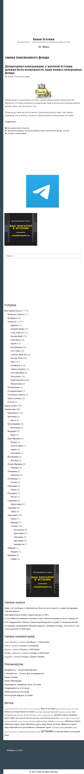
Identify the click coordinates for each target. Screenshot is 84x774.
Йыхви (14, 442)
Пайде (14, 559)
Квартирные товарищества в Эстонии (22, 684)
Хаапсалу (15, 475)
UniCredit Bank (17, 373)
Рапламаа (12, 493)
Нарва (14, 449)
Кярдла (14, 551)
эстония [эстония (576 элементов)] (47, 731)
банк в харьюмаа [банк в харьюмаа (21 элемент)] (35, 709)
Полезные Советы (16, 394)
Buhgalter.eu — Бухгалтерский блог (20, 670)
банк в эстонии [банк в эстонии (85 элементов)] (48, 708)
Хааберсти (19, 544)
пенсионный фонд (32, 131)
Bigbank (14, 325)
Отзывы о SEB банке (30, 649)
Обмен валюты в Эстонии (16, 692)
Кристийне (19, 533)
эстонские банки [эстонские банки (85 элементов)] (61, 731)
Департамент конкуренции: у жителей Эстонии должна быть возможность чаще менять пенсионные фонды (43, 69)
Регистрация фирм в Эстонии (18, 695)
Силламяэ (15, 453)
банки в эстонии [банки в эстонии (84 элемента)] (12, 712)
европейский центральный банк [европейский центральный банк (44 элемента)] (28, 718)
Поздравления (15, 391)
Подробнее (10, 121)
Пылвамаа (13, 478)
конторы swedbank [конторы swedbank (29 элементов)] (35, 721)
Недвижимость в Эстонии (16, 688)
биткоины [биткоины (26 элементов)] (20, 715)
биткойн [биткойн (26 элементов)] (26, 715)
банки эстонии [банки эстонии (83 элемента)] (27, 712)
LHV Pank (15, 351)
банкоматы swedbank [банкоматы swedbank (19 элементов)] (65, 712)
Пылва (14, 482)
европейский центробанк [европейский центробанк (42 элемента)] (49, 718)
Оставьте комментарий (16, 133)
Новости (25, 128)
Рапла (13, 497)
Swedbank (15, 365)
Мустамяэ (18, 540)
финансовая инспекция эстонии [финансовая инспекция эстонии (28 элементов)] (29, 732)
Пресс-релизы (15, 398)
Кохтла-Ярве (17, 446)
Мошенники (16, 384)
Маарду (14, 522)
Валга (13, 420)
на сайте (15, 750)
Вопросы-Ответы (16, 314)
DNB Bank (15, 340)
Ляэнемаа (12, 471)
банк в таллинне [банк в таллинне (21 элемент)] (24, 709)
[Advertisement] (44, 22)
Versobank (15, 376)
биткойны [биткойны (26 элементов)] (33, 715)
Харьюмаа (13, 515)
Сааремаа (12, 500)
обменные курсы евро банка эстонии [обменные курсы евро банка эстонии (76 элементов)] (43, 724)
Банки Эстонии (43, 39)
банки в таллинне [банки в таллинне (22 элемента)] (61, 709)
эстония (66, 131)
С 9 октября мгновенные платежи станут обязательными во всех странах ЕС (41, 618)
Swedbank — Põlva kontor (38, 642)
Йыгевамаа (13, 457)
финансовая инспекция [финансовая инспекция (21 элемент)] (11, 732)
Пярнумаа (12, 486)
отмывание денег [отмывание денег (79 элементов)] (43, 727)
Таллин (14, 526)
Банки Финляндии (12, 681)
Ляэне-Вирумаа (15, 464)
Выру (13, 435)
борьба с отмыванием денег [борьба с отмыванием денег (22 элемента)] (45, 715)
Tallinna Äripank (18, 369)
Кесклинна (19, 530)
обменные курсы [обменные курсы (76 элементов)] (72, 721)
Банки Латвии (11, 677)
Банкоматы (13, 413)
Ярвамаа (12, 555)
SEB (12, 362)
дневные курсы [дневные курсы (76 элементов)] (61, 715)
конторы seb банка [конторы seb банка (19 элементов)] (23, 721)
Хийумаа (12, 548)
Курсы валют (10, 405)
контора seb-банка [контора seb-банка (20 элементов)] (74, 718)
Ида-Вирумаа (14, 438)
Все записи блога (14, 128)
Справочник (10, 409)
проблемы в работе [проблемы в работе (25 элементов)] (58, 727)
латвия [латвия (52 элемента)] (51, 721)
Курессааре (16, 504)
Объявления (13, 387)
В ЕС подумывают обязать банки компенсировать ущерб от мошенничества (41, 622)
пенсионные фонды (15, 131)
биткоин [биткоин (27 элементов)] (14, 715)
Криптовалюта (18, 380)
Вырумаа (12, 431)
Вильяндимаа (14, 424)
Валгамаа (12, 416)
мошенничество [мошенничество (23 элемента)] (59, 721)
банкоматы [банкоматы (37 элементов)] (55, 712)
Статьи (11, 402)
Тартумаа (12, 508)
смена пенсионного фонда (51, 131)
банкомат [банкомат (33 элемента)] (46, 712)
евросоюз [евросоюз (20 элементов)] (62, 718)
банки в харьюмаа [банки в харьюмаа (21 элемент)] (72, 709)
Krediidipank (16, 347)
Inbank (14, 343)
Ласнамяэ (18, 537)
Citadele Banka (17, 329)
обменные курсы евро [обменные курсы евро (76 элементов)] (14, 724)
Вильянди (15, 427)
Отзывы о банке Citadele (32, 656)
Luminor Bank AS (18, 354)
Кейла (13, 519)
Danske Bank (16, 336)
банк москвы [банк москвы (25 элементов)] (38, 712)
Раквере (15, 467)
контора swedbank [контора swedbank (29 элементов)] (10, 721)
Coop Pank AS (17, 332)
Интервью (12, 318)
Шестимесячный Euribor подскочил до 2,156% (26, 615)
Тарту (13, 511)
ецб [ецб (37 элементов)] (67, 718)
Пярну (14, 489)
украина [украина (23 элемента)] (74, 727)
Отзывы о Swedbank (28, 645)
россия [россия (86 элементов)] (68, 727)
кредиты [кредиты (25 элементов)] (45, 721)
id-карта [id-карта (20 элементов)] (6, 709)
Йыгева (14, 460)
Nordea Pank (17, 358)
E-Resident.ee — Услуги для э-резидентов (24, 673)
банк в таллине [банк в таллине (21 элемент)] (14, 709)
